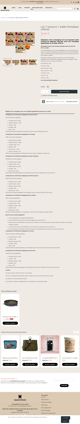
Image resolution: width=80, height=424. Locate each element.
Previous (3, 62)
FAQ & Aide (44, 405)
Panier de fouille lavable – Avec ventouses (10, 316)
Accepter (65, 418)
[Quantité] (45, 91)
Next (36, 62)
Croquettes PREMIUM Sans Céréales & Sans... (50, 358)
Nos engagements (46, 407)
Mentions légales (45, 410)
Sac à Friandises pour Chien (30, 358)
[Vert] (48, 87)
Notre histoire (45, 399)
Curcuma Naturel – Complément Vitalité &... (69, 358)
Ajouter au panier (64, 91)
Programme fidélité (46, 402)
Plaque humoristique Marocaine (10, 358)
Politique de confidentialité (48, 413)
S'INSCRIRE (64, 385)
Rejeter (65, 421)
